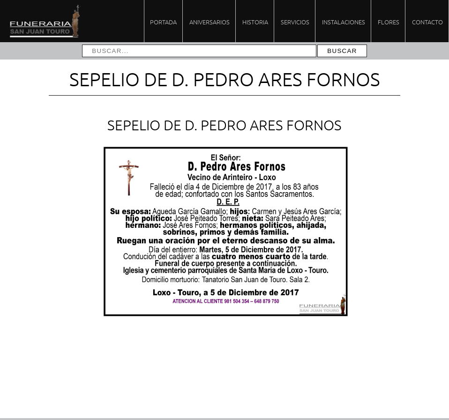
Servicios (295, 21)
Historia (255, 21)
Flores (388, 21)
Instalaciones (343, 21)
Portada (163, 21)
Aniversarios (209, 21)
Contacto (427, 21)
